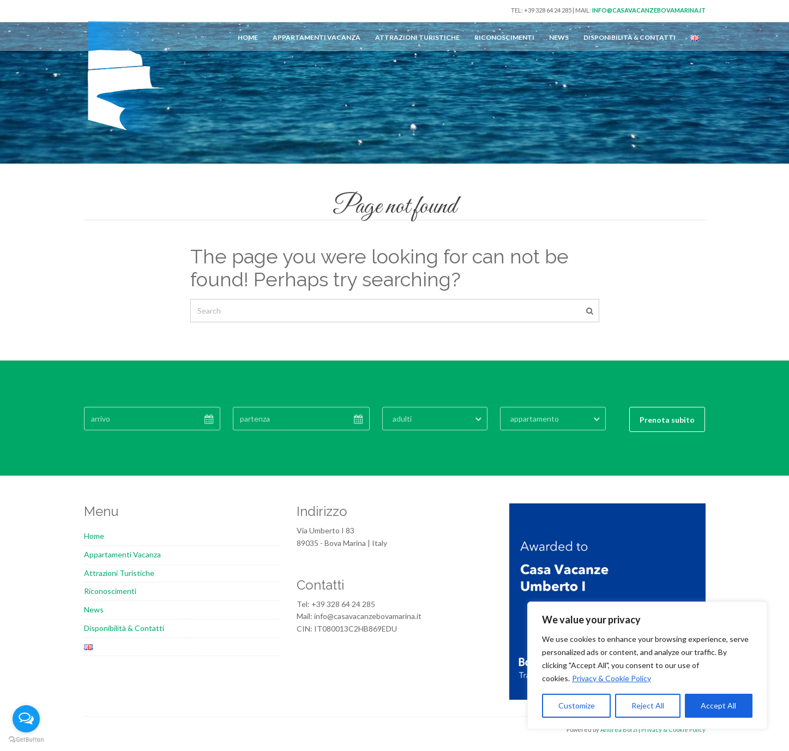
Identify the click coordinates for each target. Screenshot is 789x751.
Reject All (647, 705)
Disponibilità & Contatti (629, 37)
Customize (576, 705)
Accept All (718, 705)
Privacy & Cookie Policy (611, 678)
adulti (402, 418)
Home (248, 37)
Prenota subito (667, 419)
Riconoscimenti (504, 37)
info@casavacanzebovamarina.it (649, 10)
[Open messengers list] (26, 718)
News (559, 37)
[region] (647, 665)
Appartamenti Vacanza (316, 37)
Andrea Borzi (618, 729)
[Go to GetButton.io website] (26, 739)
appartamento (534, 418)
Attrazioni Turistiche (417, 37)
